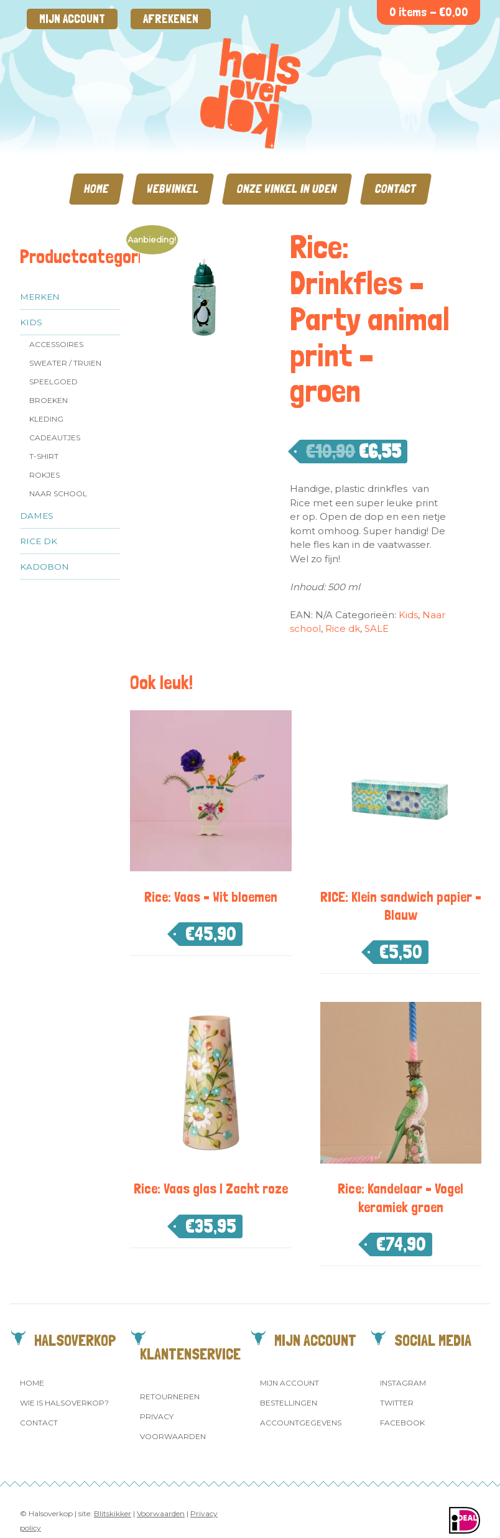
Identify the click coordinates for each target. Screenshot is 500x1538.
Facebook (402, 1422)
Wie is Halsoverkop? (64, 1402)
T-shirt (43, 456)
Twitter (397, 1402)
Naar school (58, 493)
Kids (31, 322)
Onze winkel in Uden (287, 189)
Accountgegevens (300, 1422)
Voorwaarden (173, 1436)
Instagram (403, 1382)
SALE (376, 628)
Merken (40, 297)
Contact (396, 189)
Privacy (157, 1416)
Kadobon (44, 567)
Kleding (46, 419)
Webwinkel (173, 189)
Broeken (48, 400)
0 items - (428, 12)
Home (96, 189)
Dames (36, 516)
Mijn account (72, 19)
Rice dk (38, 541)
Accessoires (56, 344)
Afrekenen (170, 19)
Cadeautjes (54, 437)
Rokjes (44, 474)
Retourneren (170, 1396)
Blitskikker (112, 1513)
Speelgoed (53, 381)
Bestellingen (288, 1402)
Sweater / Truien (65, 363)
